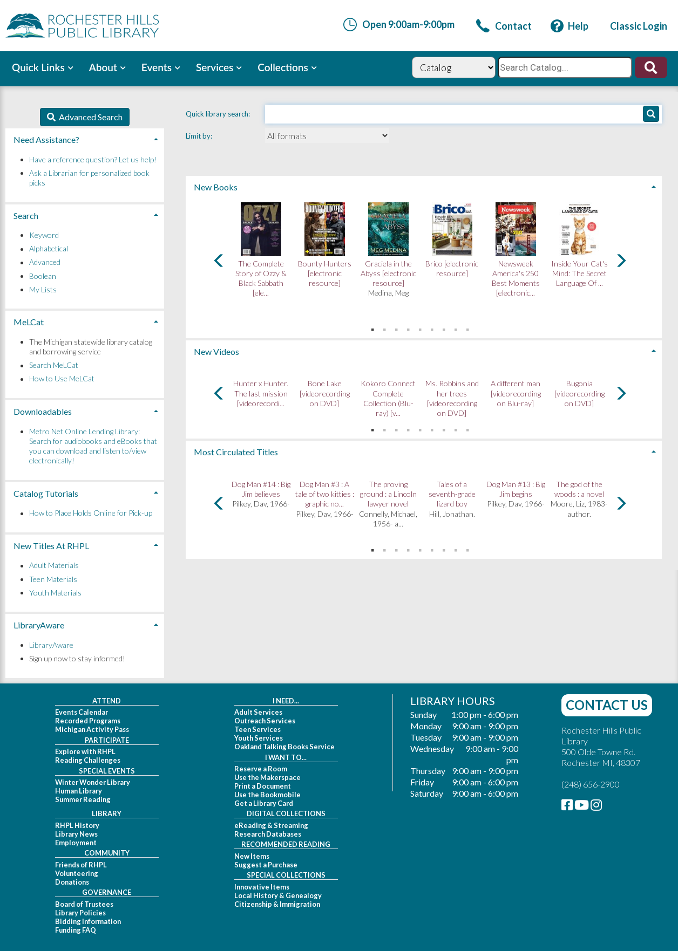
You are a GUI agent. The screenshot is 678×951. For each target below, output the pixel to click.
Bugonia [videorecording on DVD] (579, 393)
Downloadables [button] (42, 411)
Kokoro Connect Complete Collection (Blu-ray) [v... (388, 398)
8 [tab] (455, 327)
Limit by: (200, 136)
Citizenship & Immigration (277, 904)
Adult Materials (54, 565)
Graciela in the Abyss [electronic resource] (388, 273)
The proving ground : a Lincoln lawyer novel (388, 494)
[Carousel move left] (219, 260)
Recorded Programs (87, 720)
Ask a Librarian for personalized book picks (89, 177)
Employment (76, 842)
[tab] (424, 186)
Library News (76, 834)
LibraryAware (51, 644)
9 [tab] (467, 327)
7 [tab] (443, 327)
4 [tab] (408, 327)
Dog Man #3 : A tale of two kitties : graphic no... (324, 494)
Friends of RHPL (81, 864)
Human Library (78, 790)
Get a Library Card (263, 803)
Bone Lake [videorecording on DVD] (325, 393)
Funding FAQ (75, 930)
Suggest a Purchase (265, 864)
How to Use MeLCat (61, 379)
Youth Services (258, 738)
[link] (504, 26)
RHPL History (77, 825)
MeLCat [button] (28, 322)
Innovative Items (261, 886)
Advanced (44, 262)
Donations (72, 882)
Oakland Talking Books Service (284, 746)
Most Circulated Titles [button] (236, 452)
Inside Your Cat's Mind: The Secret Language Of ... (579, 273)
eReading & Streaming (271, 825)
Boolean (42, 275)
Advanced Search (89, 117)
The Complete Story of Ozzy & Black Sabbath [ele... (261, 278)
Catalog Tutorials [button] (45, 493)
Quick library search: (219, 114)
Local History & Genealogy (278, 895)
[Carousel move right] (620, 260)
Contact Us (607, 705)
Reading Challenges (87, 760)
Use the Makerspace (267, 777)
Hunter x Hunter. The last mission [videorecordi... (260, 393)
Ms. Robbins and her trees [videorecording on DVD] (452, 398)
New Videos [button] (216, 351)
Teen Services (257, 729)
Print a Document (262, 786)
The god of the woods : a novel (579, 489)
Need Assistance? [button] (46, 139)
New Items (251, 856)
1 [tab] (372, 327)
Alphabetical (48, 249)
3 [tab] (396, 327)
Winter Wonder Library (92, 782)
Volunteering (76, 873)
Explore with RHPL (85, 751)
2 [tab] (384, 327)
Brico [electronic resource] (451, 268)
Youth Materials (55, 592)
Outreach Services (264, 720)
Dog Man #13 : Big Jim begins (515, 489)
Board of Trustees (84, 904)
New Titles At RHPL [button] (51, 546)
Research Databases (267, 834)
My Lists (43, 289)
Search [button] (25, 215)
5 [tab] (420, 327)
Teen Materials (53, 579)
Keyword (44, 235)
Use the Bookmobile (267, 794)
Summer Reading (83, 799)
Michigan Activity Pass (92, 729)
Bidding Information (88, 921)
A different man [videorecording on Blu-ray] (516, 393)
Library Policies (80, 912)
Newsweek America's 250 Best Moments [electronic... (516, 278)
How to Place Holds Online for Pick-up (90, 513)
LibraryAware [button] (38, 625)
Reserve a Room (260, 768)
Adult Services (258, 712)
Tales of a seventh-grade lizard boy (452, 494)
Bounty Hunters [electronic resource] (324, 273)
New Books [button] (216, 187)
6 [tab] (432, 327)
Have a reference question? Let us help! (93, 159)
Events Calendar (81, 712)
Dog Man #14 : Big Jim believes (261, 489)
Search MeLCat (53, 365)
